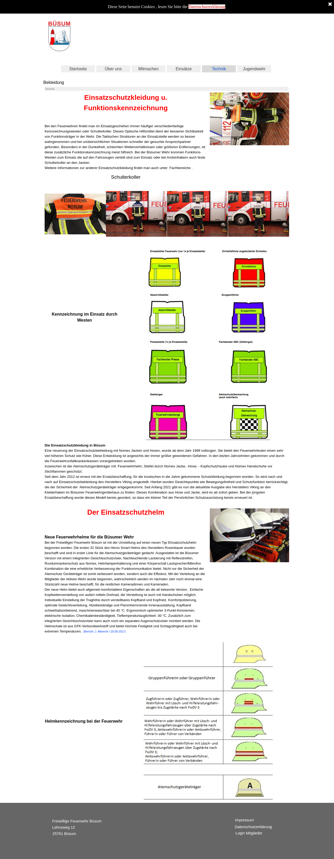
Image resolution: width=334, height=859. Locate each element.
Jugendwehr (254, 69)
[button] (75, 214)
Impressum (244, 820)
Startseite (78, 69)
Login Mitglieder (248, 833)
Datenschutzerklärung (206, 6)
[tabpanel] (126, 131)
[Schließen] (330, 4)
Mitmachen (148, 69)
